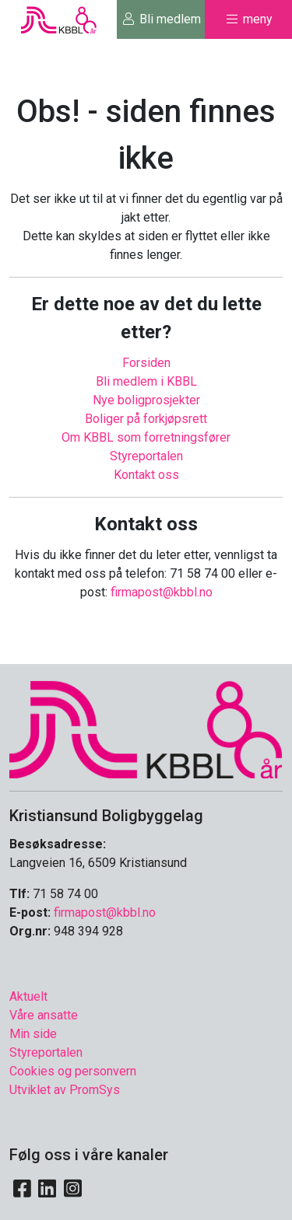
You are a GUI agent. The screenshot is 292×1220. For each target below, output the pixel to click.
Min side (33, 1033)
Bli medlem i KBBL (146, 381)
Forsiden (146, 362)
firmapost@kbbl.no (162, 592)
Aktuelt (28, 996)
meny (248, 19)
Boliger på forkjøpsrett (146, 418)
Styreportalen (146, 456)
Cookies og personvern (72, 1071)
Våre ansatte (43, 1015)
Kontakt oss (146, 474)
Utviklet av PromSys (64, 1089)
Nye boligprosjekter (146, 400)
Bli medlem (161, 19)
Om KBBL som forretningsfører (146, 437)
